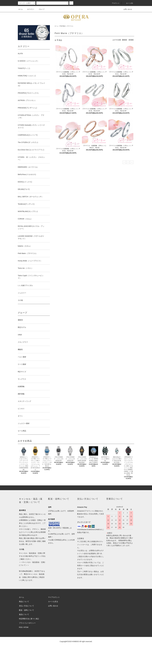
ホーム (20, 9)
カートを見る (53, 601)
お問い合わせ (126, 9)
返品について (24, 614)
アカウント (114, 3)
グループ (40, 9)
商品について (24, 601)
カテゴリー (29, 9)
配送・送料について (26, 610)
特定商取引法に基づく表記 (29, 619)
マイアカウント (54, 597)
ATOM (26, 627)
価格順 (124, 40)
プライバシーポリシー (27, 623)
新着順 (131, 40)
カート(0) (128, 3)
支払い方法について (26, 606)
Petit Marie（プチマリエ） (67, 26)
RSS (20, 627)
